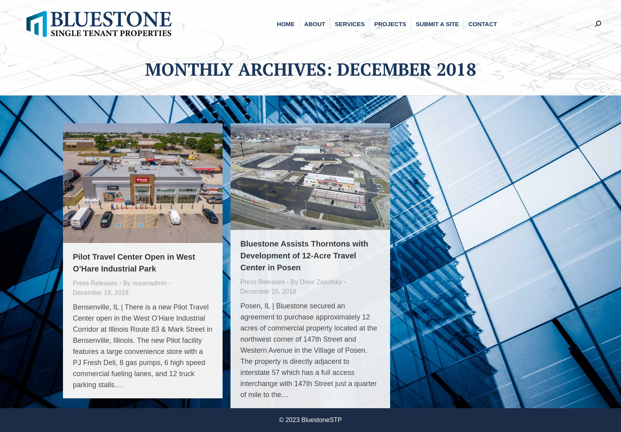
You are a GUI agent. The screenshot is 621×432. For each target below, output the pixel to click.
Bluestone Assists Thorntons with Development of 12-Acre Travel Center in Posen (304, 255)
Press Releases (95, 283)
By (145, 283)
